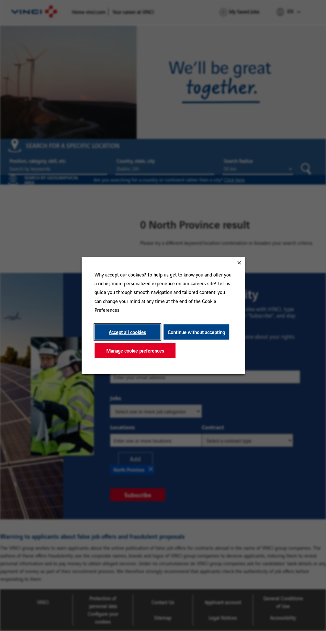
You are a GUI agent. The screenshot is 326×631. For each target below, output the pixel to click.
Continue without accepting (196, 331)
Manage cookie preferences (135, 350)
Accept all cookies (127, 331)
